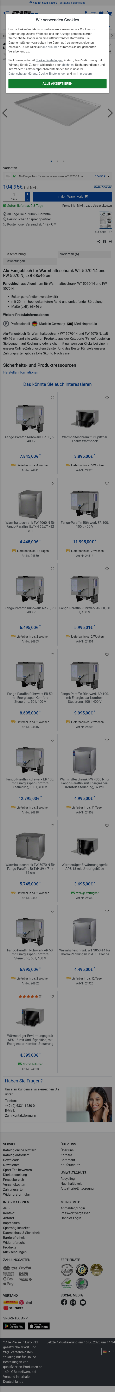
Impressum (84, 73)
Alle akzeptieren (57, 83)
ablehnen (68, 65)
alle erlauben (50, 47)
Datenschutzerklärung (22, 73)
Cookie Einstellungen (49, 60)
